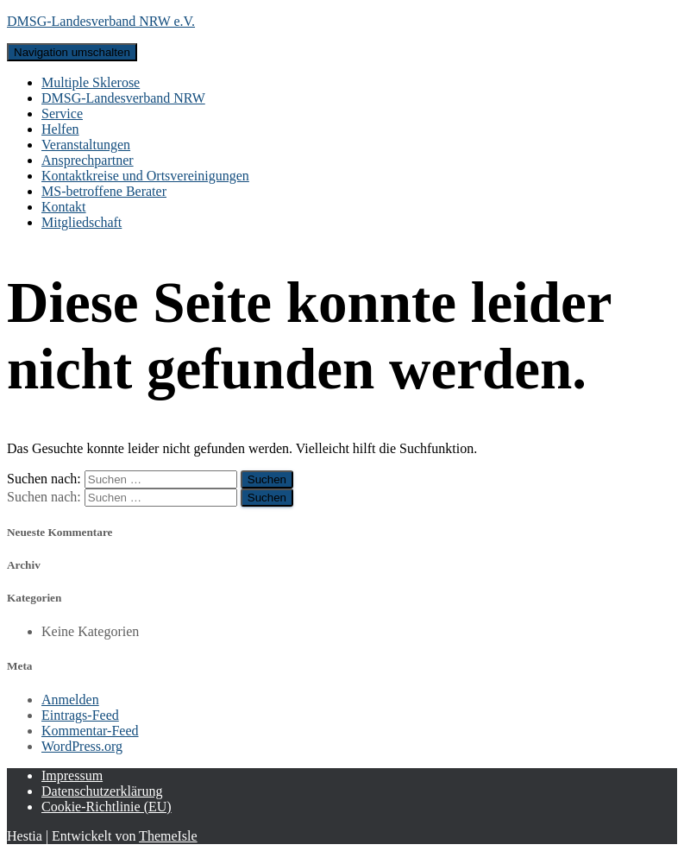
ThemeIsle (168, 836)
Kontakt (63, 206)
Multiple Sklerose (90, 82)
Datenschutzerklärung (101, 791)
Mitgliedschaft (81, 222)
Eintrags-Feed (80, 715)
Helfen (60, 129)
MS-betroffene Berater (103, 191)
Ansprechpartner (87, 160)
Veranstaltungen (85, 144)
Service (62, 113)
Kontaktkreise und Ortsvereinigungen (145, 175)
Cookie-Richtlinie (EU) (106, 806)
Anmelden (70, 699)
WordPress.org (81, 746)
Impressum (72, 775)
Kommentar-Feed (90, 730)
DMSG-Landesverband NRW (123, 98)
